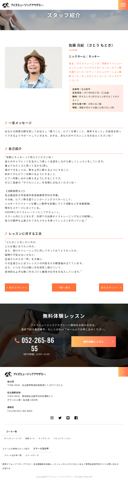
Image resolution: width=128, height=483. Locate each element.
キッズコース (44, 438)
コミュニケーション (62, 438)
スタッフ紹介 (23, 448)
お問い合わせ (112, 464)
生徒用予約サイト (98, 464)
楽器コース (30, 438)
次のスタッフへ (110, 287)
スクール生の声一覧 (13, 455)
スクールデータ (32, 455)
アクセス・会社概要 (32, 464)
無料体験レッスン (93, 341)
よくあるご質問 (82, 464)
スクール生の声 (41, 448)
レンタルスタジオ (66, 464)
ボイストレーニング (13, 438)
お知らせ (6, 468)
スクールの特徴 (9, 448)
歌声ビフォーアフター (12, 464)
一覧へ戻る (64, 287)
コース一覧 (11, 431)
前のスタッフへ (18, 287)
